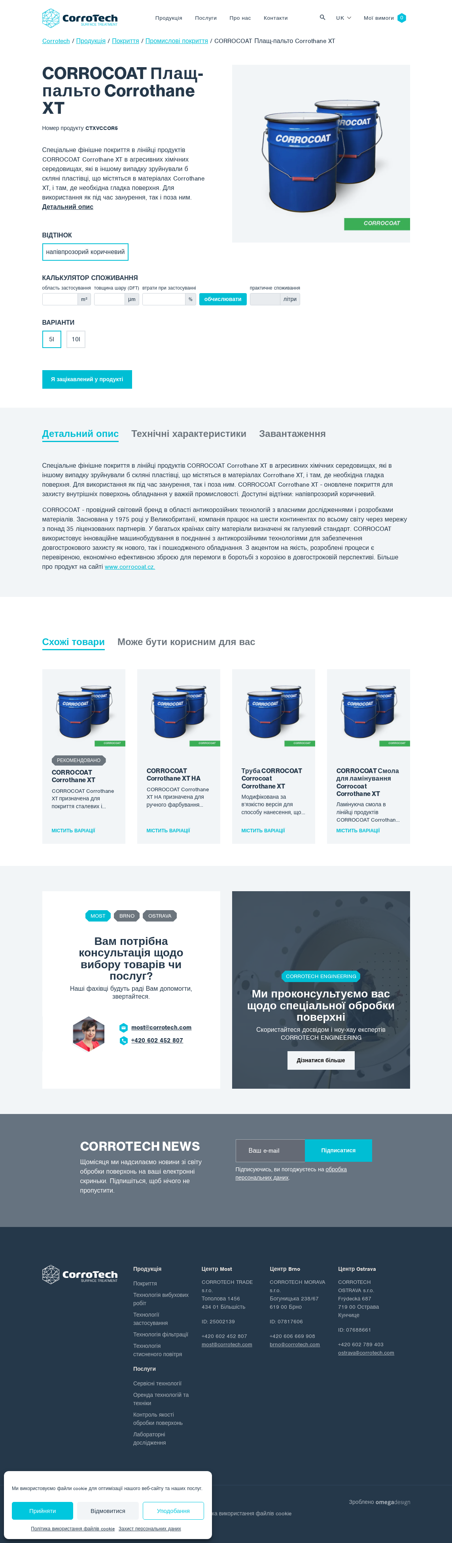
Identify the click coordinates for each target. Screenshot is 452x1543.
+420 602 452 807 (157, 1040)
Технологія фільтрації (160, 1334)
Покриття (145, 1283)
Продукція (168, 18)
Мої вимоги (379, 18)
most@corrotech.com (161, 1027)
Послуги (206, 18)
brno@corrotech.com (295, 1344)
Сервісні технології (157, 1383)
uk (340, 18)
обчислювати (223, 299)
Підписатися (338, 1150)
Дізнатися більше (321, 1060)
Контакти (276, 18)
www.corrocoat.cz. (130, 567)
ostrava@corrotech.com (366, 1352)
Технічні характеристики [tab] (188, 434)
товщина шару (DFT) (116, 288)
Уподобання (173, 1511)
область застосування (66, 288)
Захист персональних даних (150, 1529)
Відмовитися (108, 1511)
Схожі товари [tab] (73, 642)
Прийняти (42, 1511)
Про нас (240, 18)
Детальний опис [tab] (80, 434)
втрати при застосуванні (169, 288)
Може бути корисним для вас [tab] (186, 642)
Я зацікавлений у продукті (87, 379)
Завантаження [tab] (292, 434)
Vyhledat (325, 18)
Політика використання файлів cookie (73, 1529)
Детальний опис (68, 207)
